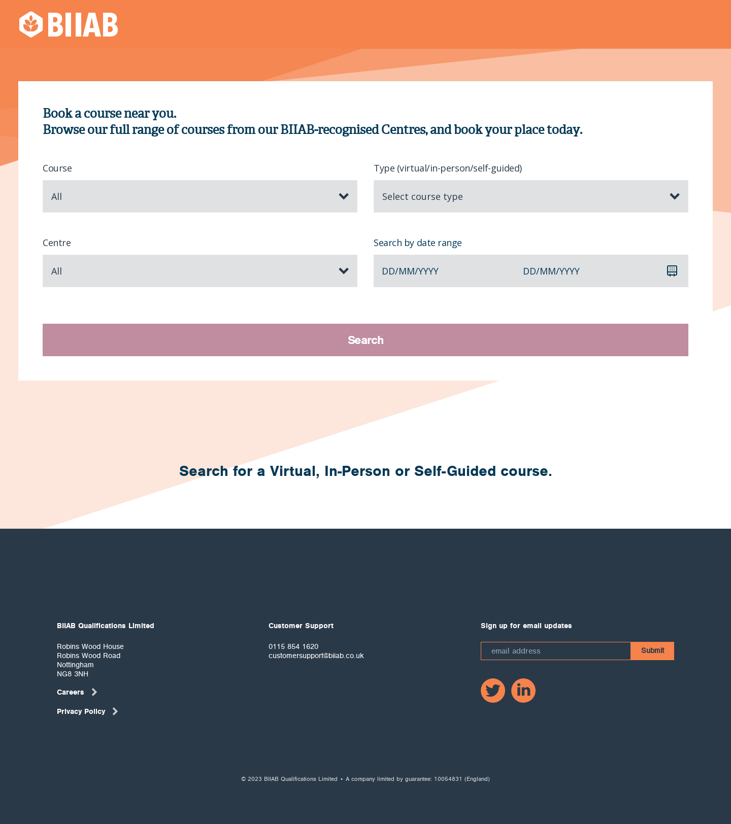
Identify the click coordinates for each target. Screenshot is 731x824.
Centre (57, 242)
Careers (77, 692)
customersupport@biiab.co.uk (316, 655)
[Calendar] (672, 271)
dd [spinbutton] (388, 271)
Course (57, 168)
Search (366, 340)
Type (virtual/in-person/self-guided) (448, 168)
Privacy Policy (88, 711)
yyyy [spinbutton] (428, 271)
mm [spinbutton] (406, 271)
